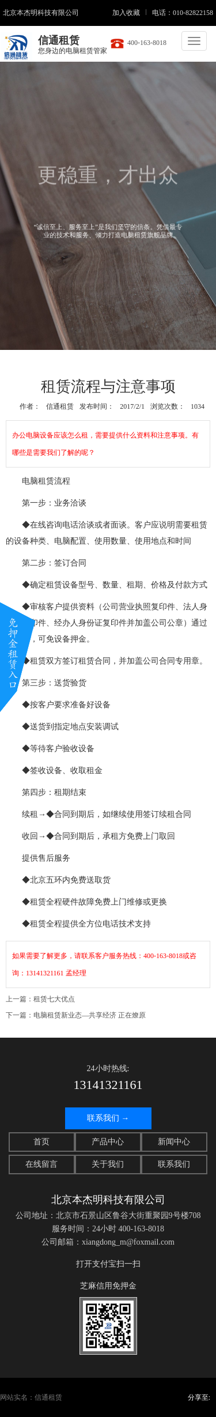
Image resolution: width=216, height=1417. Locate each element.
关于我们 (108, 1164)
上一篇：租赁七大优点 (40, 999)
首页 (41, 1141)
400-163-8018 (138, 43)
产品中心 (108, 1141)
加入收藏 (126, 13)
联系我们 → (108, 1118)
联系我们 (174, 1164)
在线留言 (41, 1164)
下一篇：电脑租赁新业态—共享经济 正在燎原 (76, 1015)
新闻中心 (174, 1141)
